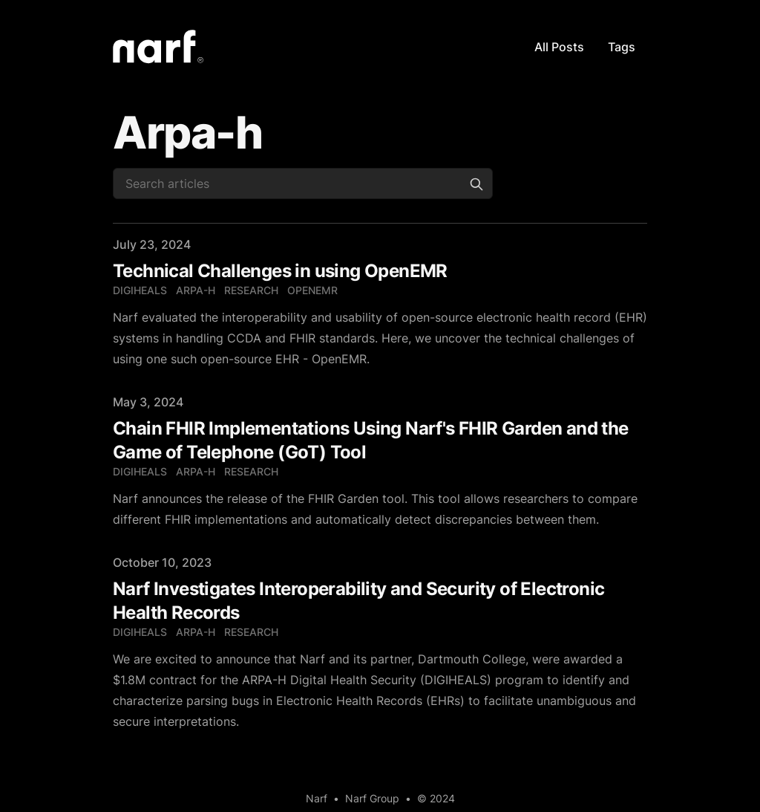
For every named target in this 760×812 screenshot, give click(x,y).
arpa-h (195, 290)
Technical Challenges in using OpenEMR (280, 271)
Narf (316, 798)
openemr (312, 290)
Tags (621, 46)
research (251, 290)
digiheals (140, 290)
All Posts (559, 46)
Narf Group (372, 798)
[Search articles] (303, 183)
